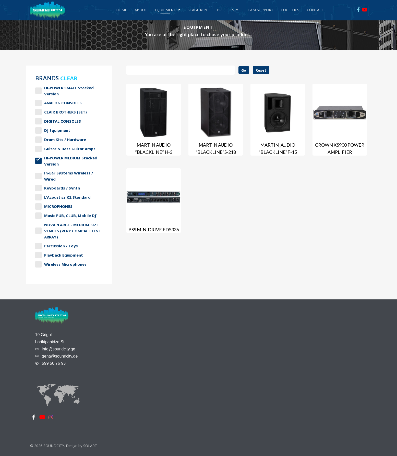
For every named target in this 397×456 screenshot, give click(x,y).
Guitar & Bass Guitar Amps (65, 149)
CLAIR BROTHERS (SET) (61, 112)
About (141, 9)
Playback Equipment (59, 255)
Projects (225, 9)
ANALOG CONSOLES (58, 103)
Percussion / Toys (56, 246)
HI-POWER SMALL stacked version (64, 90)
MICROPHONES (54, 206)
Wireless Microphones (61, 264)
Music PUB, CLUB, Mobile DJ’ (66, 215)
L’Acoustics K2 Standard (63, 197)
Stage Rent (198, 9)
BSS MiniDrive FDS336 (153, 229)
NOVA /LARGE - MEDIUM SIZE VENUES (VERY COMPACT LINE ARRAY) (68, 230)
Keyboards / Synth (57, 188)
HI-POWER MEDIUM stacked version (66, 161)
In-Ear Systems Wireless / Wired (64, 176)
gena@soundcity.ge (60, 356)
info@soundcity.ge (58, 349)
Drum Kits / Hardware (60, 139)
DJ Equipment (52, 130)
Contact (315, 9)
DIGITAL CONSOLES (58, 121)
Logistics (290, 9)
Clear (69, 78)
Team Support (259, 9)
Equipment (165, 9)
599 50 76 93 (54, 363)
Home (121, 9)
